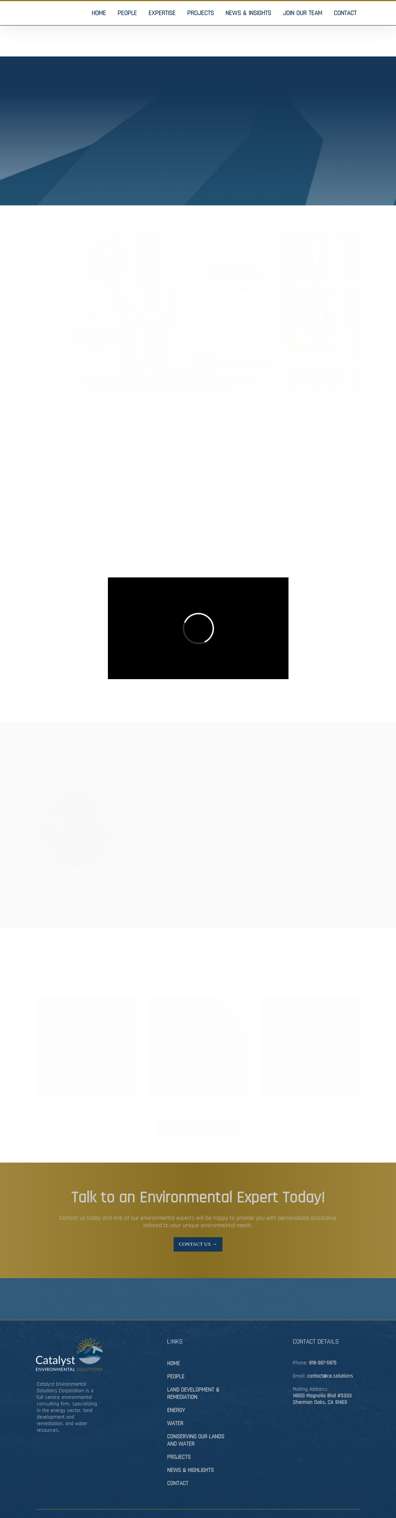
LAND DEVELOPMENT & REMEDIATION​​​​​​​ (193, 1366)
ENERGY (176, 1383)
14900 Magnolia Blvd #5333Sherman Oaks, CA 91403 (322, 1371)
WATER (175, 1396)
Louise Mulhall (135, 661)
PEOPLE (175, 1349)
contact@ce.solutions (330, 1349)
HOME (173, 1336)
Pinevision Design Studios (79, 1497)
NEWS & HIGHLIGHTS (190, 1442)
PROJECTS (179, 1429)
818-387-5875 (322, 1335)
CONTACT (177, 1456)
